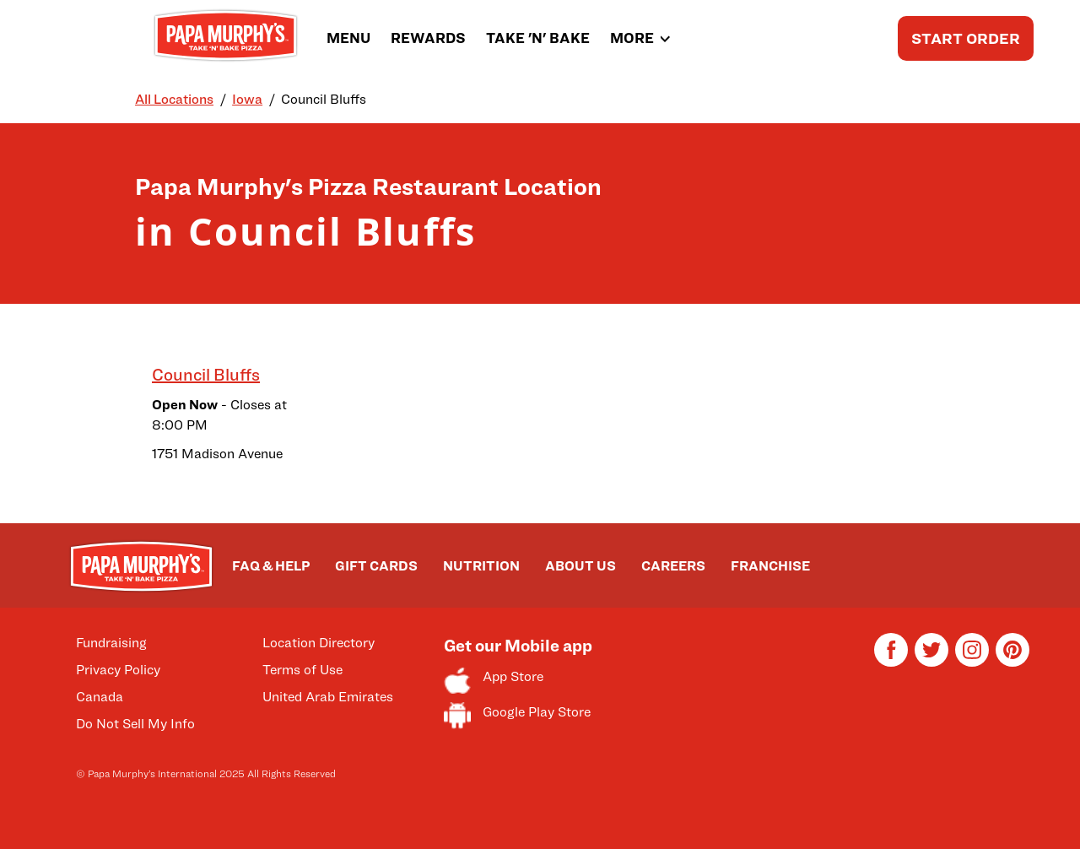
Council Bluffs (206, 375)
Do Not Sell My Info (135, 724)
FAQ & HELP (271, 566)
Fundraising (111, 643)
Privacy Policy (118, 670)
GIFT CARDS (376, 566)
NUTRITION (481, 566)
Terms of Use (302, 670)
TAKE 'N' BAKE (538, 38)
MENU (348, 38)
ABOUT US (580, 566)
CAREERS (673, 566)
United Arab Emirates (327, 697)
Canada (99, 697)
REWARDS (428, 38)
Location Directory (318, 643)
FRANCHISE (770, 566)
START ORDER (965, 38)
